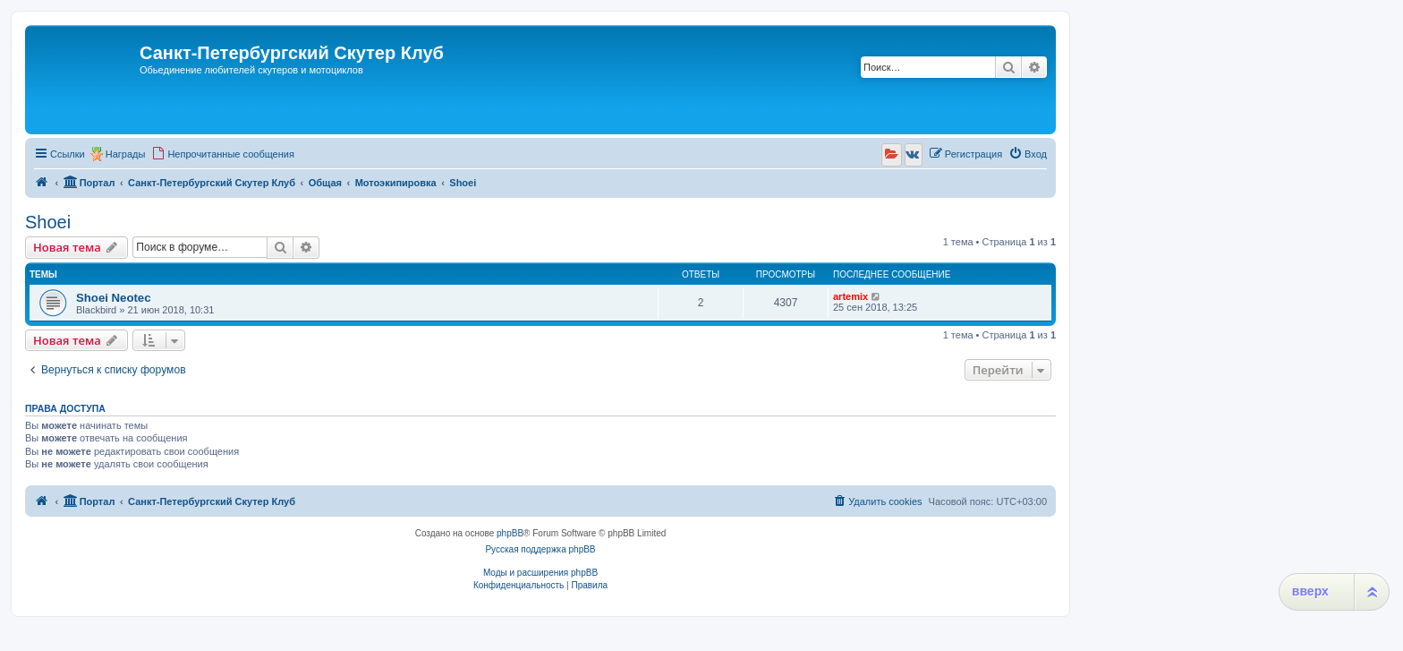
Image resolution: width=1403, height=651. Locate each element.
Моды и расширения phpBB (540, 573)
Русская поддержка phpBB (540, 549)
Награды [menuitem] (126, 154)
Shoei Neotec (113, 297)
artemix (850, 296)
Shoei (48, 222)
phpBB (510, 533)
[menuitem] (222, 154)
